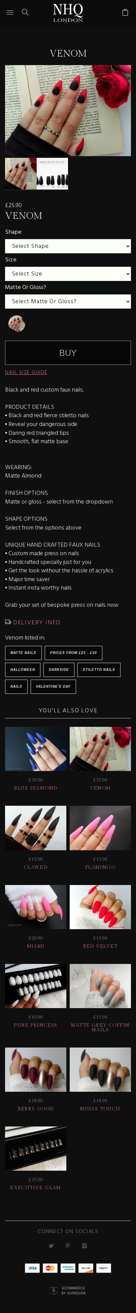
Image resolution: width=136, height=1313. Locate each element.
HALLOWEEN (22, 666)
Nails (16, 683)
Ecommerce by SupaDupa (73, 1287)
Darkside (59, 666)
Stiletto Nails (99, 666)
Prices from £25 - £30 (73, 649)
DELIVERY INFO (36, 619)
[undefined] (16, 320)
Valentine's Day (53, 683)
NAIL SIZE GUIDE (26, 369)
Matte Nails (23, 649)
